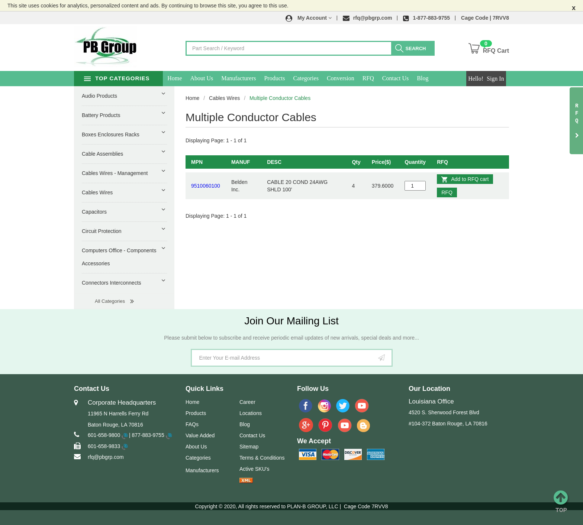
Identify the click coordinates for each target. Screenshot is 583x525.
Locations (250, 413)
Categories (317, 78)
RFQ (379, 78)
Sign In (495, 78)
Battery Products (101, 115)
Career (247, 402)
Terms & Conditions (261, 458)
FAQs (192, 424)
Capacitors (94, 212)
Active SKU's (254, 469)
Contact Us (407, 78)
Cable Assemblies (102, 154)
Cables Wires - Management (115, 173)
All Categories (110, 301)
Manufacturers (250, 78)
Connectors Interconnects (111, 283)
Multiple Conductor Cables (279, 98)
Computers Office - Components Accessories (119, 256)
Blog (434, 78)
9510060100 (205, 186)
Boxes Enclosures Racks (110, 134)
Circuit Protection (102, 231)
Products (286, 78)
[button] (309, 18)
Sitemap (248, 447)
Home (186, 78)
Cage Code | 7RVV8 (485, 18)
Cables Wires (224, 98)
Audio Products (99, 96)
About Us (213, 78)
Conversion (352, 78)
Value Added (200, 435)
